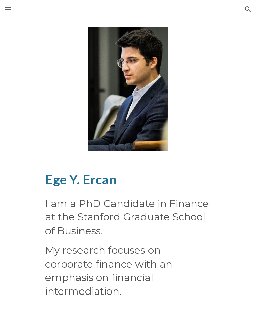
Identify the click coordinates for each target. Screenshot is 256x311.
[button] (8, 9)
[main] (127, 179)
